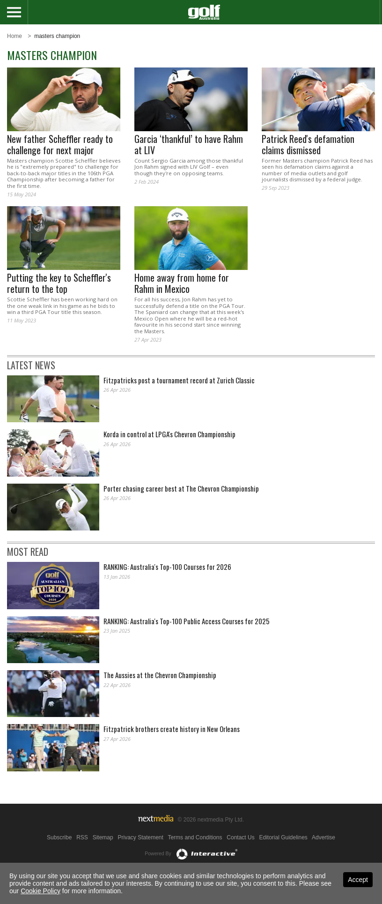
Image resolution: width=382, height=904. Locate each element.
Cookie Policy (40, 891)
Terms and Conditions (195, 837)
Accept (358, 879)
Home (14, 36)
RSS (82, 837)
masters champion (57, 36)
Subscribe (59, 837)
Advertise (323, 837)
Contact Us (240, 837)
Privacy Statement (140, 837)
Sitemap (103, 837)
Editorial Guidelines (283, 837)
